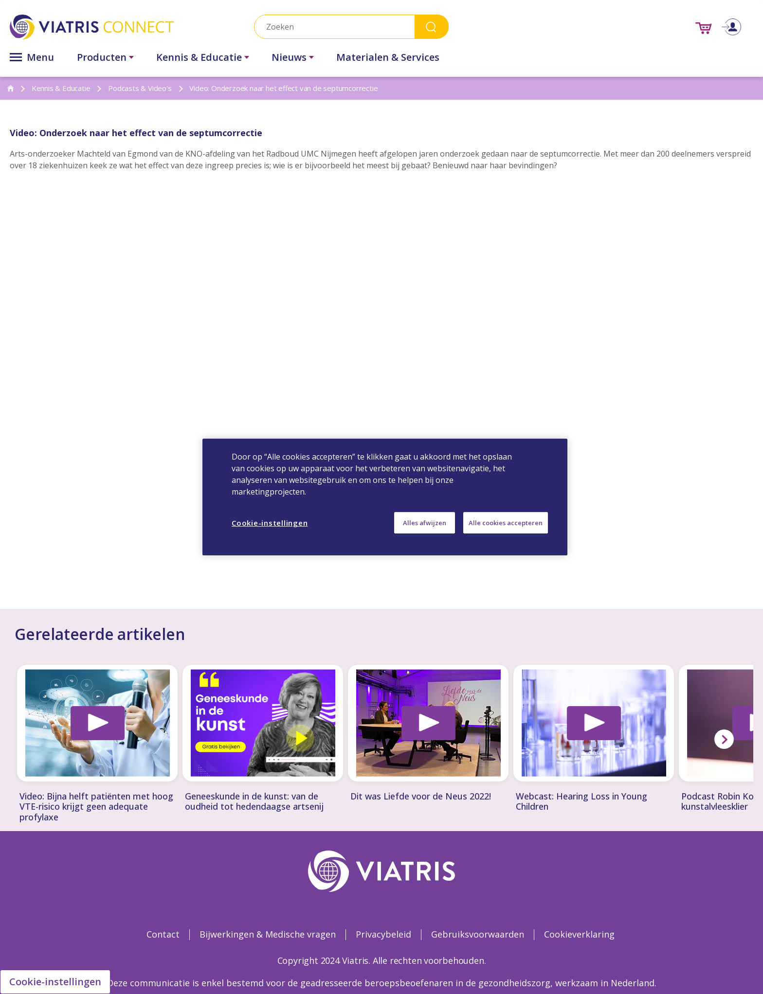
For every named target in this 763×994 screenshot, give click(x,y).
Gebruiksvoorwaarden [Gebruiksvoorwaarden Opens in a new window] (477, 934)
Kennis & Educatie (199, 57)
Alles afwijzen (424, 522)
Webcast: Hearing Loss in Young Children (581, 801)
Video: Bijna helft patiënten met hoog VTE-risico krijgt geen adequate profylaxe (96, 807)
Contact (163, 934)
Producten (102, 57)
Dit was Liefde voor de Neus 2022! (420, 796)
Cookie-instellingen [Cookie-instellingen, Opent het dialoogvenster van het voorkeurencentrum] (270, 523)
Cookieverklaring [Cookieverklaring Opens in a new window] (579, 934)
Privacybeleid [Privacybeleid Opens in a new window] (383, 934)
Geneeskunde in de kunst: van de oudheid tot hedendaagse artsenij (254, 801)
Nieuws (289, 57)
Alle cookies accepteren (506, 522)
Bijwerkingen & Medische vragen (268, 934)
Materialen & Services (387, 57)
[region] (384, 497)
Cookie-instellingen (55, 981)
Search (432, 26)
